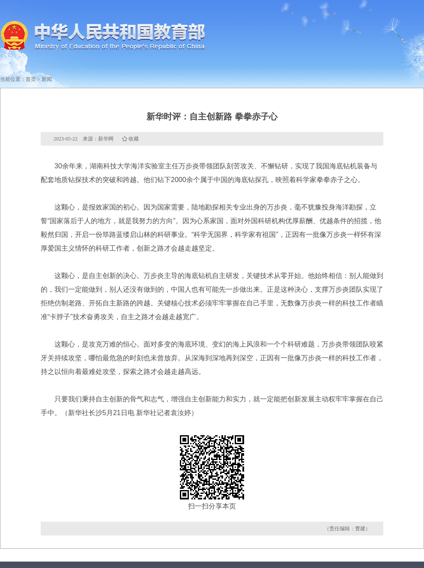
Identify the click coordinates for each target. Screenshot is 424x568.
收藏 (133, 139)
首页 (31, 79)
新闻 (47, 79)
